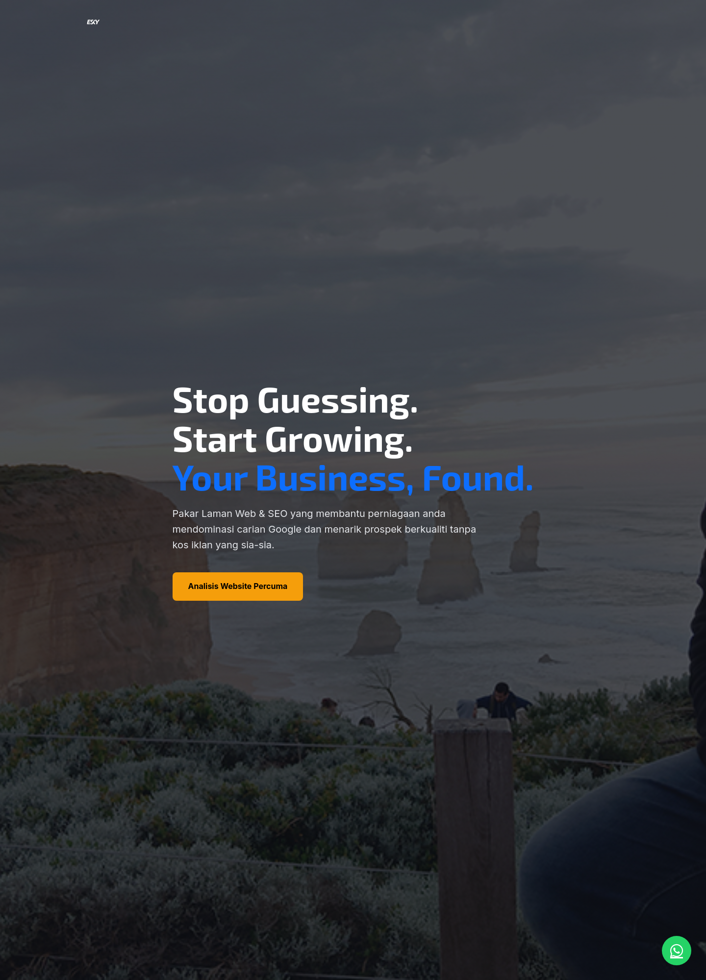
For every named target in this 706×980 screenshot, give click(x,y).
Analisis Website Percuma (238, 586)
